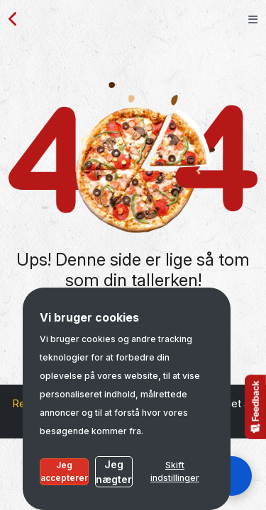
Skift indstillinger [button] (174, 471)
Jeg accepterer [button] (64, 471)
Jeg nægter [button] (114, 471)
